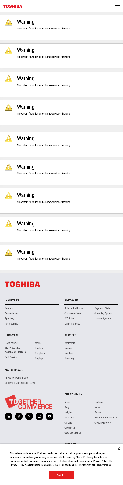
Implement (69, 343)
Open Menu (117, 5)
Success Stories (72, 432)
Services (70, 335)
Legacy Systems (102, 318)
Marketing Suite (72, 323)
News (97, 407)
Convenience (11, 313)
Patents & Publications (105, 417)
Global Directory (102, 422)
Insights (68, 412)
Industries (12, 300)
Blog (66, 407)
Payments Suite (102, 308)
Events (97, 412)
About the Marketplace (16, 377)
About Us (69, 402)
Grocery (9, 308)
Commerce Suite (72, 313)
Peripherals (40, 353)
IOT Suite (69, 318)
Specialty (9, 318)
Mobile (38, 343)
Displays (39, 358)
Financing (69, 358)
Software (71, 300)
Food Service (11, 323)
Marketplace (14, 370)
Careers (68, 422)
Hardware (11, 335)
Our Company (73, 394)
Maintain (68, 353)
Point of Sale (11, 343)
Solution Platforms (73, 308)
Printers (39, 348)
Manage (68, 348)
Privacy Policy (103, 464)
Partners (98, 402)
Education (69, 417)
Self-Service (11, 357)
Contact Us (69, 427)
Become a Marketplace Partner (20, 382)
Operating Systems (104, 313)
